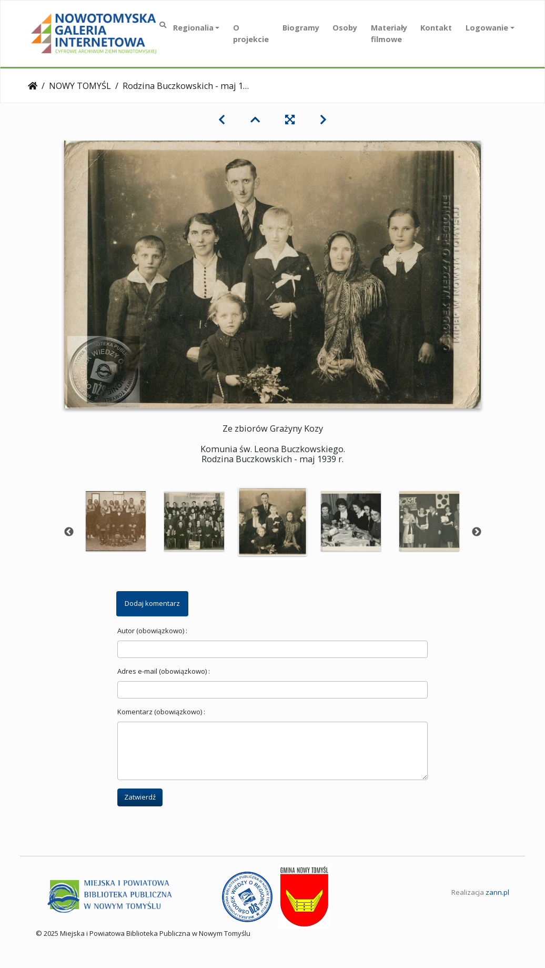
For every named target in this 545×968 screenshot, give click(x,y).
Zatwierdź (140, 797)
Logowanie (487, 28)
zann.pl (497, 892)
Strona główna (32, 85)
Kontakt (436, 28)
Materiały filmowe (389, 33)
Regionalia (193, 28)
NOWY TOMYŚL (80, 86)
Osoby (344, 28)
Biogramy (300, 28)
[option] (116, 521)
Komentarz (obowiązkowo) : (161, 711)
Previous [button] (69, 532)
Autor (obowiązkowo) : (152, 630)
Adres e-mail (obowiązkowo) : (163, 671)
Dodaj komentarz (152, 603)
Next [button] (476, 532)
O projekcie (251, 33)
